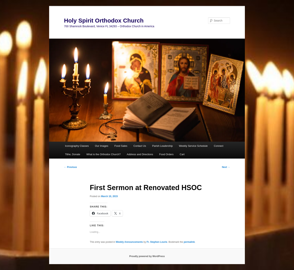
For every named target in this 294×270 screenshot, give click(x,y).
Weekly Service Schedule (193, 145)
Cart (182, 154)
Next (226, 167)
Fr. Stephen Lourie (157, 242)
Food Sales (121, 145)
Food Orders (166, 154)
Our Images (101, 145)
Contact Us (139, 145)
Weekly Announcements (129, 242)
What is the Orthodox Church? (103, 154)
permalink (189, 242)
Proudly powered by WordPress (147, 256)
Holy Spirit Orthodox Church (104, 20)
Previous (70, 167)
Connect (218, 145)
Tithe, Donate (72, 154)
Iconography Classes (77, 145)
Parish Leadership (162, 145)
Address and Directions (140, 154)
